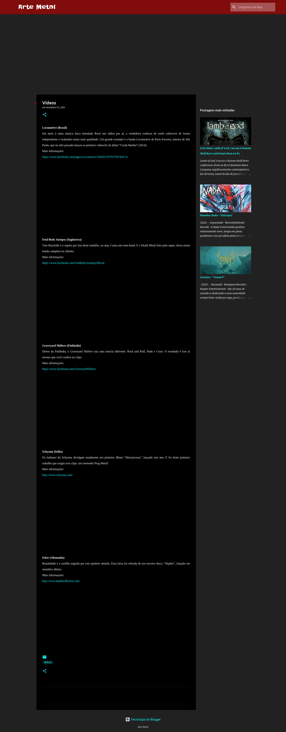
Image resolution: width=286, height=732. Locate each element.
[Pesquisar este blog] (256, 7)
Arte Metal (36, 7)
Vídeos (48, 662)
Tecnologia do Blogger (143, 719)
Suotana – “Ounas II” (212, 277)
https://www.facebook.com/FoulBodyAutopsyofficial (73, 262)
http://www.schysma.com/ (57, 475)
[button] (44, 114)
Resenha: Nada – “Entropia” (216, 215)
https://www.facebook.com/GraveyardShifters (69, 368)
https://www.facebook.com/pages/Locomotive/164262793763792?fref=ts (85, 156)
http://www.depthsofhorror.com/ (61, 581)
